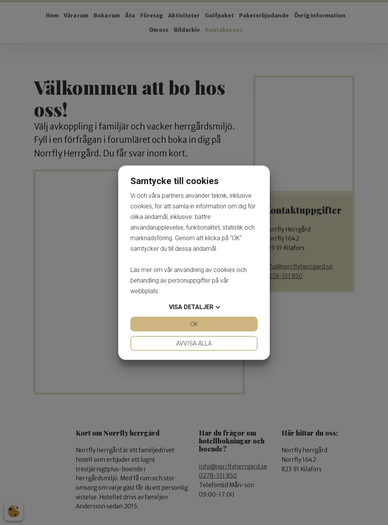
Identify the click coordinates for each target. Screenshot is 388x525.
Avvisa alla (194, 343)
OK (194, 324)
